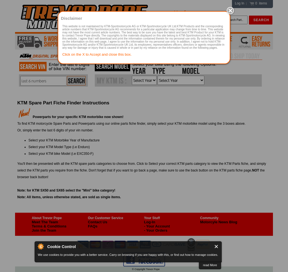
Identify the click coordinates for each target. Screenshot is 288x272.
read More (210, 265)
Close (216, 246)
